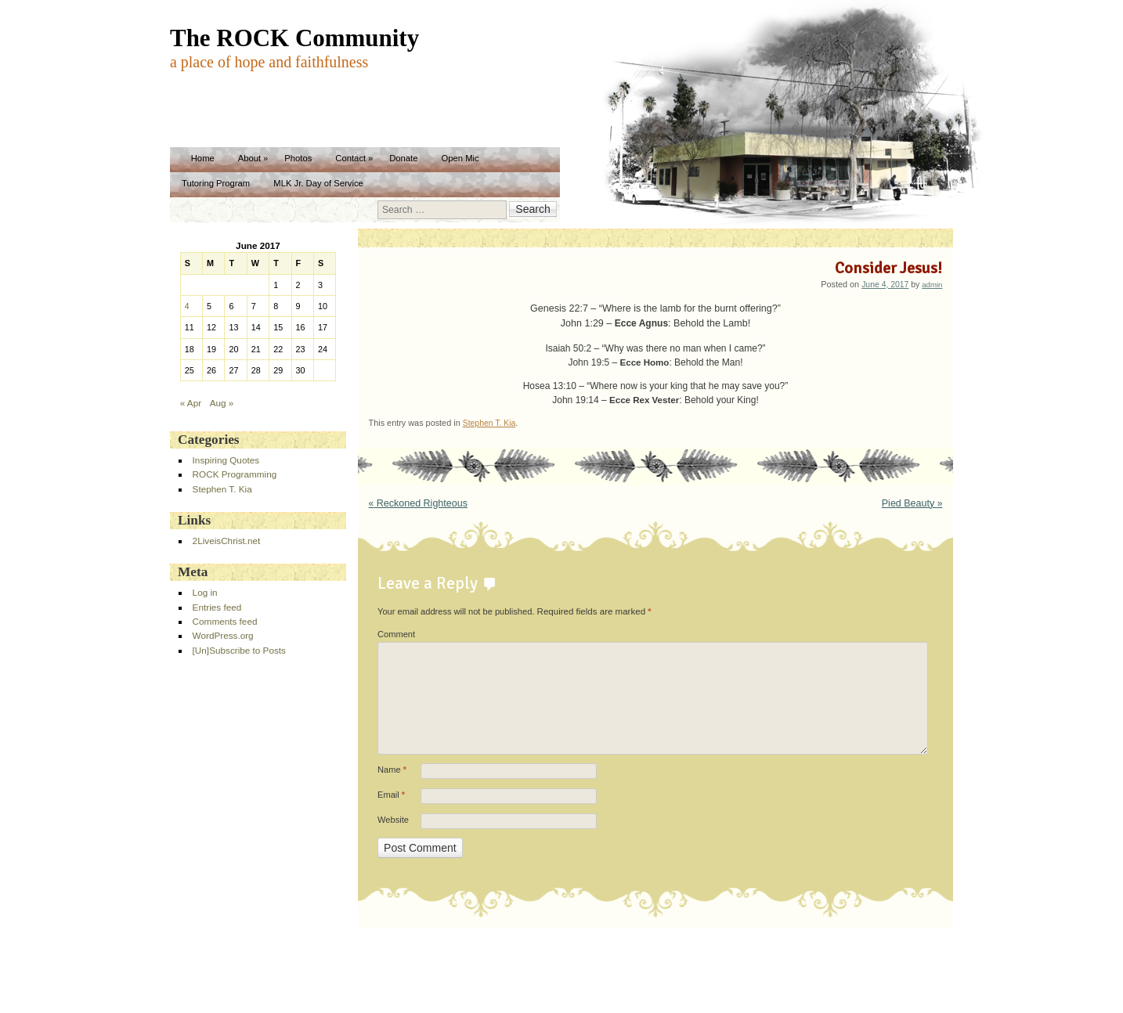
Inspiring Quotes (226, 460)
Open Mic (459, 158)
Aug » (222, 403)
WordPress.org (223, 635)
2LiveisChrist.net (227, 540)
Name (391, 770)
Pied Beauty (912, 503)
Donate (403, 158)
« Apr (190, 403)
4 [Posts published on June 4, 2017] (187, 306)
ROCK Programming (235, 474)
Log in (205, 592)
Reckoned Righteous (418, 503)
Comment (396, 634)
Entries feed (217, 607)
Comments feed (225, 621)
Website (393, 819)
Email (391, 795)
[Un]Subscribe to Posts (239, 650)
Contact (350, 158)
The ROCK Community (294, 38)
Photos (298, 158)
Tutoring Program (216, 183)
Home (203, 158)
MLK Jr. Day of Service (318, 183)
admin (932, 284)
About (249, 158)
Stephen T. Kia (489, 423)
